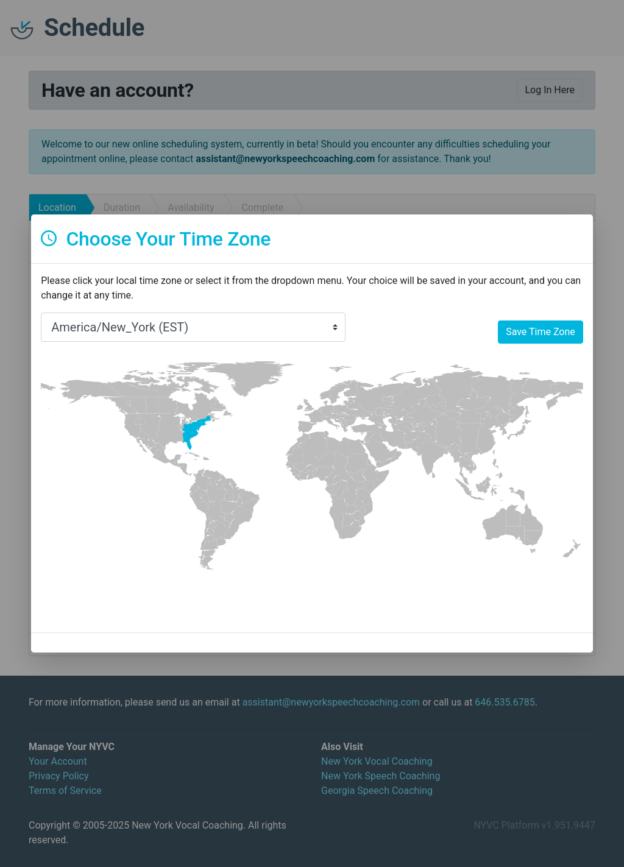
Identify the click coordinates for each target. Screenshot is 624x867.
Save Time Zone (540, 332)
